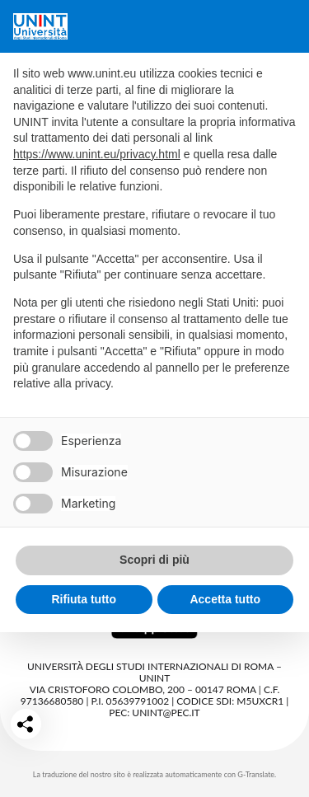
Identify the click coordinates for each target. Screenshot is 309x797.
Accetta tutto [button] (225, 599)
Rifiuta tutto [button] (83, 599)
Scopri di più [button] (154, 559)
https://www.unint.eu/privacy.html (96, 154)
